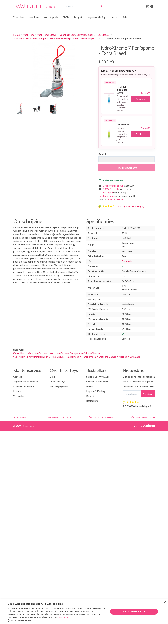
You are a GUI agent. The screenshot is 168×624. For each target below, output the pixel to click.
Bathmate (127, 261)
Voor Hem (34, 23)
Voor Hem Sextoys (46, 34)
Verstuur (147, 393)
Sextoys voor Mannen (97, 381)
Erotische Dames (106, 356)
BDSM (66, 23)
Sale (125, 23)
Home (16, 34)
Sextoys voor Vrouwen (97, 376)
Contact (17, 376)
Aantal (102, 153)
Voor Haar (18, 23)
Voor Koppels (51, 23)
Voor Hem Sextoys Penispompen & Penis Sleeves (85, 34)
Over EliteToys (57, 381)
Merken (114, 23)
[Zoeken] (101, 12)
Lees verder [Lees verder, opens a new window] (63, 617)
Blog (52, 376)
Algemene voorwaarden (25, 381)
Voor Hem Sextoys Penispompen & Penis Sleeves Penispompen (45, 38)
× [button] (164, 602)
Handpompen (88, 38)
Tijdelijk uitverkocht (126, 167)
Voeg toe (140, 99)
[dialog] (84, 611)
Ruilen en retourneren (24, 386)
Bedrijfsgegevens (59, 386)
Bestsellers (92, 400)
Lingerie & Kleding (96, 23)
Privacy (17, 391)
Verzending (19, 395)
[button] (57, 620)
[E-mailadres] (132, 393)
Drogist (78, 23)
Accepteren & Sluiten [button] (134, 611)
